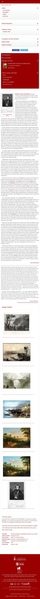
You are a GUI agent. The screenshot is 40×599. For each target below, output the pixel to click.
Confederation (6, 79)
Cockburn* (31, 181)
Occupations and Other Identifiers (10, 39)
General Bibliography (34, 301)
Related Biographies (7, 23)
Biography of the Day (7, 60)
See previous (11, 67)
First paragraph (6, 10)
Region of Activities (7, 45)
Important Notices (22, 596)
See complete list (7, 84)
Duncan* (16, 255)
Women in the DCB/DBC (8, 82)
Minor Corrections (6, 58)
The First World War (7, 77)
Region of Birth (5, 42)
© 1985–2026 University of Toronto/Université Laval (27, 302)
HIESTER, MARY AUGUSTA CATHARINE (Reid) (19, 63)
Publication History (6, 29)
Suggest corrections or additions (12, 596)
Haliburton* (14, 214)
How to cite (5, 16)
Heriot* (20, 181)
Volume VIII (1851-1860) (6, 4)
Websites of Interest (30, 596)
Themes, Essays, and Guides (9, 73)
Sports (4, 75)
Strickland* (12, 182)
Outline (3, 8)
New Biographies (6, 55)
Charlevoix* (12, 181)
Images (4, 14)
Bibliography (5, 12)
